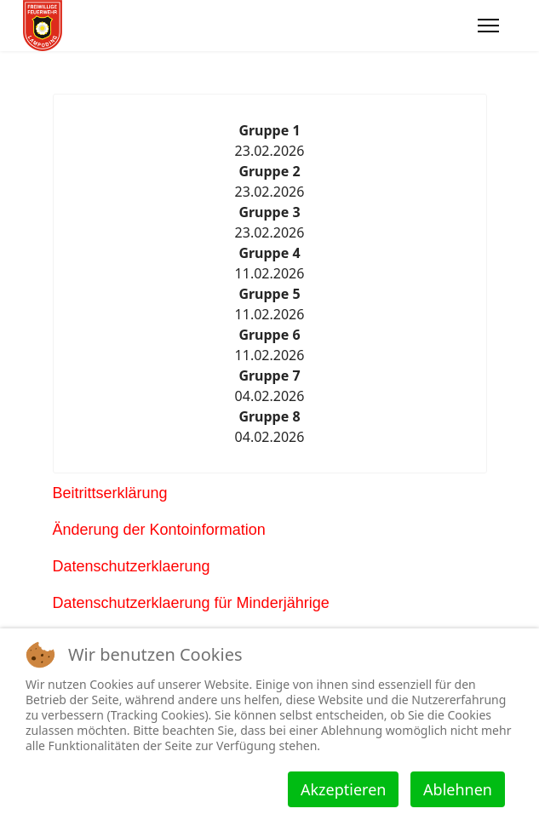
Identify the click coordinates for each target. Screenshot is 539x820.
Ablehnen (457, 789)
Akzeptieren (343, 789)
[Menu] (488, 25)
